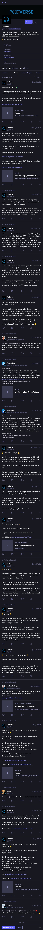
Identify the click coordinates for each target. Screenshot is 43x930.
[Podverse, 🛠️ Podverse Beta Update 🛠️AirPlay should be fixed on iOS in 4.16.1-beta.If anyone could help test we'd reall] (21, 536)
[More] (40, 121)
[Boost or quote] (13, 121)
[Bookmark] (31, 121)
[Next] (40, 77)
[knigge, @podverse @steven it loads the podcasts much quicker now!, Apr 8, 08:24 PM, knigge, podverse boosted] (21, 794)
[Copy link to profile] (35, 22)
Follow (28, 22)
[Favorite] (22, 121)
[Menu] (39, 22)
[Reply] (3, 121)
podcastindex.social (15, 29)
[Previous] (35, 77)
